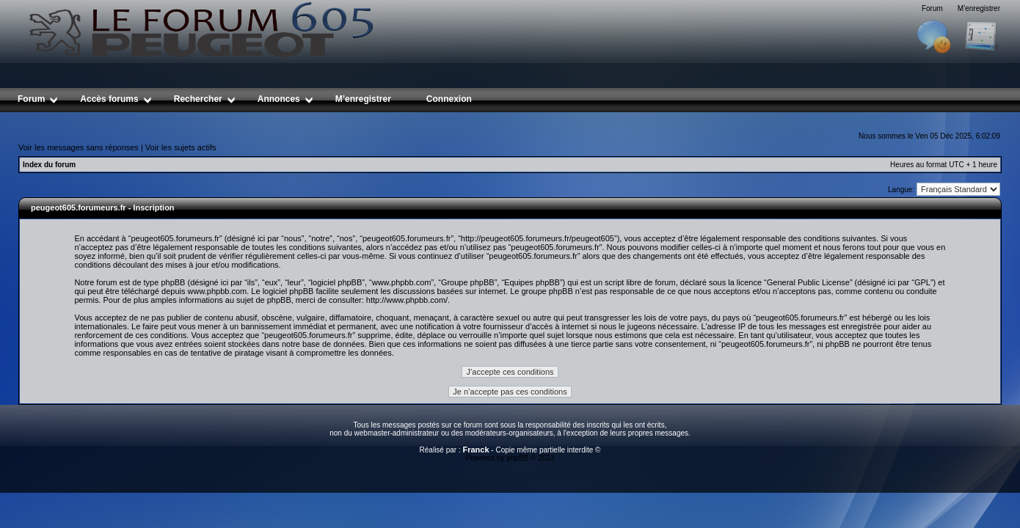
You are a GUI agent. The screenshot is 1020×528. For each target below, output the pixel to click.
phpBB (517, 458)
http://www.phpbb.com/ (407, 300)
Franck (475, 449)
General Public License (808, 282)
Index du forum (49, 165)
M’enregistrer (979, 8)
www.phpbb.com (217, 291)
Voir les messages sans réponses (78, 147)
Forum (932, 8)
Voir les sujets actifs (180, 147)
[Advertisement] (510, 117)
